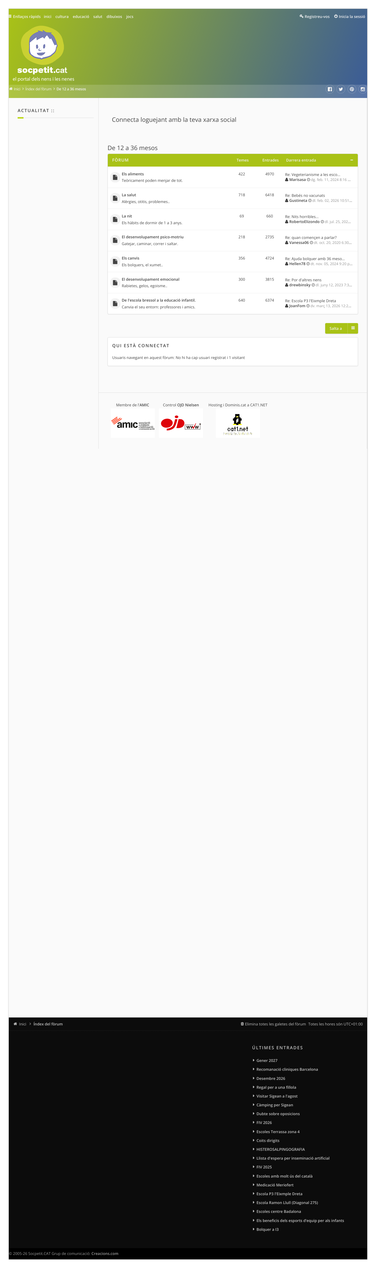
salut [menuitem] (99, 16)
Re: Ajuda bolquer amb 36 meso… (315, 260)
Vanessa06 (299, 243)
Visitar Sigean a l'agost (277, 1097)
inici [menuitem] (49, 16)
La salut (129, 195)
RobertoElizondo (304, 222)
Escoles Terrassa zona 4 (278, 1133)
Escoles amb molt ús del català (284, 1178)
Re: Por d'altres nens (303, 281)
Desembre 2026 (270, 1078)
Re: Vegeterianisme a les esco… (312, 174)
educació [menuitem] (83, 16)
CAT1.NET (259, 407)
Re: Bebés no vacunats (305, 196)
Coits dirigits (267, 1142)
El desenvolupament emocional (150, 281)
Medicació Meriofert (274, 1187)
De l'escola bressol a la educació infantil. (159, 302)
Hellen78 (297, 265)
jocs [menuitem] (131, 16)
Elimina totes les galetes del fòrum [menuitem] (275, 1024)
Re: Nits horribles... (302, 217)
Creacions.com (104, 1257)
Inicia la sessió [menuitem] (352, 16)
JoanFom (297, 308)
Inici (22, 1024)
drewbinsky (300, 286)
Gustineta (298, 201)
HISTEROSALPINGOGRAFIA (280, 1151)
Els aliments (133, 174)
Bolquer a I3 (267, 1233)
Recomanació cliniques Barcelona (287, 1069)
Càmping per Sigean (274, 1106)
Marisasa (297, 179)
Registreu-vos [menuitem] (317, 16)
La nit (127, 217)
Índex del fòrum (48, 1024)
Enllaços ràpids (28, 16)
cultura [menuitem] (63, 16)
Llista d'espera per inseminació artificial (293, 1160)
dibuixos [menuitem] (116, 16)
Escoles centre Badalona (278, 1214)
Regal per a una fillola (276, 1087)
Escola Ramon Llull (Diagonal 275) (287, 1205)
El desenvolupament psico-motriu (153, 238)
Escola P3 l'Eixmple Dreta (279, 1196)
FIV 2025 (264, 1169)
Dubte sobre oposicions (278, 1115)
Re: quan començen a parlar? (311, 239)
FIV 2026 (264, 1124)
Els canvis (131, 259)
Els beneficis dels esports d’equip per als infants (300, 1223)
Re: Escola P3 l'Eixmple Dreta (310, 303)
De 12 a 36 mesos (133, 148)
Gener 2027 (266, 1060)
